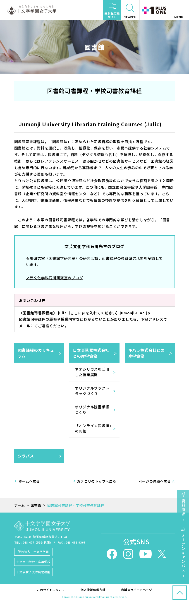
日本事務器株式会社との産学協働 (91, 353)
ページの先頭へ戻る (155, 481)
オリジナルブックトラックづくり (92, 390)
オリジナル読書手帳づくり (92, 409)
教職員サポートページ (136, 590)
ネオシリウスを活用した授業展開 (92, 371)
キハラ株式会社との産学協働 (146, 353)
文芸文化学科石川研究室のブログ (54, 277)
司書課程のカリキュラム (36, 353)
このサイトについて (51, 590)
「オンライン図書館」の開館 (93, 428)
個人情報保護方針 (93, 590)
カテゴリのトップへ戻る (96, 481)
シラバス (26, 456)
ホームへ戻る (29, 481)
